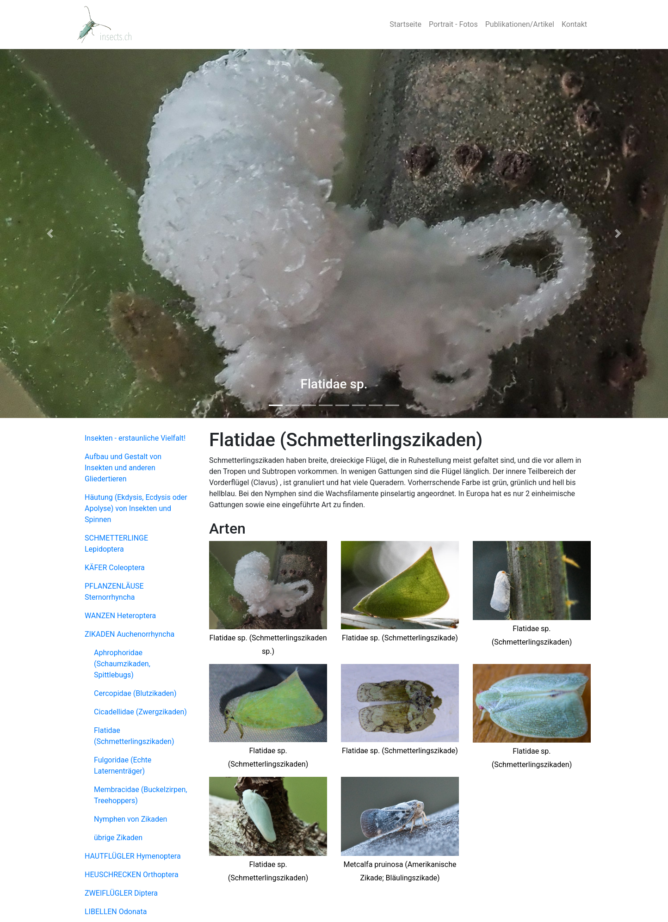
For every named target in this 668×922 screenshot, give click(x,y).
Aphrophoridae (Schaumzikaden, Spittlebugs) (122, 663)
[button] (50, 233)
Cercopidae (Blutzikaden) (135, 693)
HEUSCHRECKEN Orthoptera (132, 874)
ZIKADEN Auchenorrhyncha (129, 634)
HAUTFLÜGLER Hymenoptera (133, 856)
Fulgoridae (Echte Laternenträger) (122, 765)
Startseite (405, 24)
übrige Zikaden (118, 837)
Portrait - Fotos (453, 24)
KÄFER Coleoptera (115, 567)
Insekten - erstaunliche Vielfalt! (135, 438)
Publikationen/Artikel (519, 24)
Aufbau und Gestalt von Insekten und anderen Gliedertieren (123, 467)
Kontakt (574, 24)
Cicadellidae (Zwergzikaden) (140, 711)
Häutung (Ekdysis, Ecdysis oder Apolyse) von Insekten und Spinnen (136, 508)
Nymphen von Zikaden (130, 819)
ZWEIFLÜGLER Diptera (121, 893)
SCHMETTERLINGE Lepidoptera (116, 543)
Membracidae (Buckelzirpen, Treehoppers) (140, 795)
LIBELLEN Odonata (116, 911)
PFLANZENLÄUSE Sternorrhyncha (114, 592)
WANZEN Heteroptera (120, 615)
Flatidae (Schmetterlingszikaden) (134, 736)
